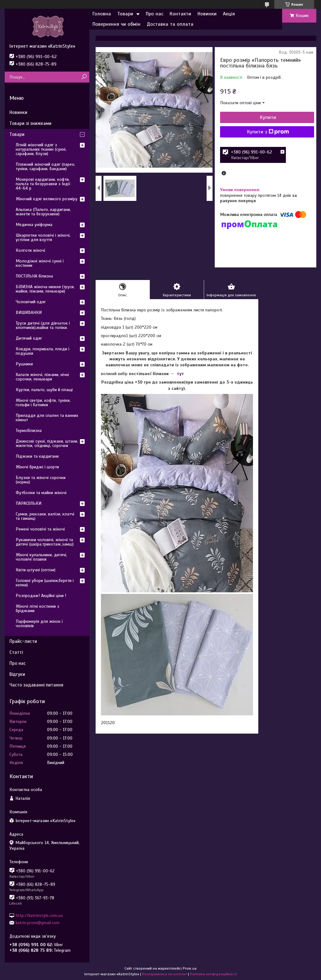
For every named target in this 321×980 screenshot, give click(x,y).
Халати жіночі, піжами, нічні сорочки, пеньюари (42, 377)
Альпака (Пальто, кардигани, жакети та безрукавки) (43, 212)
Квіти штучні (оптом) (35, 570)
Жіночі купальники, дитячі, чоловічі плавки (41, 557)
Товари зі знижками (30, 123)
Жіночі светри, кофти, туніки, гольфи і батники (43, 402)
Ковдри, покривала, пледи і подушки (42, 351)
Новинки (207, 14)
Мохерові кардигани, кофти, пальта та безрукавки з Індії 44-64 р (43, 184)
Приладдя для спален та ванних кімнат (47, 418)
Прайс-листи (23, 641)
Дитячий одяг (29, 338)
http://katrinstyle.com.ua (39, 915)
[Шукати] (83, 77)
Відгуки (17, 674)
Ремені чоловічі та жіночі (40, 529)
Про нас (154, 14)
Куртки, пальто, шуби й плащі (44, 389)
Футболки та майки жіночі (41, 492)
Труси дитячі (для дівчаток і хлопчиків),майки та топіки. (43, 325)
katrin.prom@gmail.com (38, 922)
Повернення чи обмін (116, 24)
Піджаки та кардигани (37, 456)
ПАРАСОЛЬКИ (28, 503)
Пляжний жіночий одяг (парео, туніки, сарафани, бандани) (45, 166)
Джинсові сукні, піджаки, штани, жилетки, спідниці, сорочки (47, 443)
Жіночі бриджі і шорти (37, 467)
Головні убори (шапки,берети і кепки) (45, 583)
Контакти (180, 14)
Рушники (24, 364)
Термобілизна (29, 430)
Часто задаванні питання (36, 685)
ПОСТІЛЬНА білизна (34, 276)
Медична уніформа (34, 224)
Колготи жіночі (30, 250)
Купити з (268, 132)
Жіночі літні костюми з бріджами (37, 608)
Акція (229, 14)
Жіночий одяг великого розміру (46, 199)
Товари (125, 14)
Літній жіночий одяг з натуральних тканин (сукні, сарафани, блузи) (41, 149)
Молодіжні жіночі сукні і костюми (40, 263)
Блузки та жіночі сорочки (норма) (41, 480)
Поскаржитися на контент (164, 974)
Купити (268, 117)
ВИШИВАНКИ (29, 312)
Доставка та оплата (170, 24)
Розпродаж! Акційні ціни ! (41, 595)
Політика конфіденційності (213, 974)
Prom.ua (190, 968)
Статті (16, 652)
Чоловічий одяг (31, 301)
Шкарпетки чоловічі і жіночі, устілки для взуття (43, 237)
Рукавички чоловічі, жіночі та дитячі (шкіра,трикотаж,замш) (45, 542)
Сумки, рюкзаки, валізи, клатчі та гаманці (45, 516)
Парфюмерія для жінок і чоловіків (39, 623)
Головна (101, 14)
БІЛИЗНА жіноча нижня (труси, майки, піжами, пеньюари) (45, 289)
